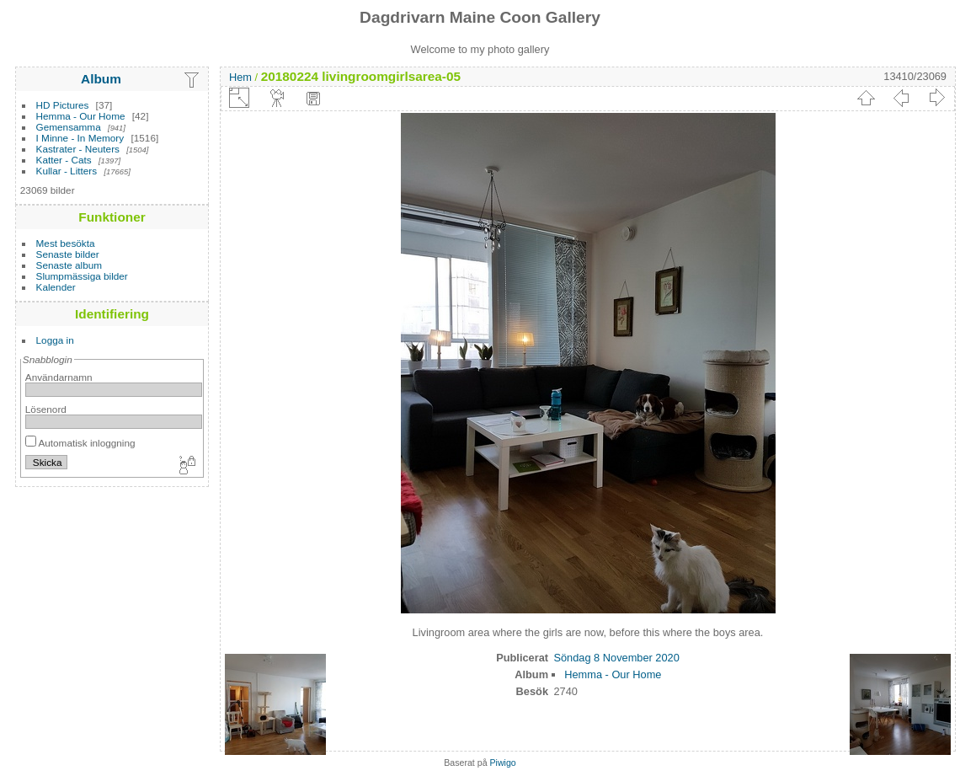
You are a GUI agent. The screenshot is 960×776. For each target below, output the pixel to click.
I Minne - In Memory (80, 137)
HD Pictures (62, 104)
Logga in (55, 339)
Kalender (56, 286)
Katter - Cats (64, 159)
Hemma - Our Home (80, 115)
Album (101, 79)
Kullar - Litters (67, 170)
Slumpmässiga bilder (82, 275)
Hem (240, 77)
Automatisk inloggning (80, 442)
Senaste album (69, 265)
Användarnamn (59, 377)
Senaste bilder (67, 254)
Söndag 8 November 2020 (616, 657)
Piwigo (503, 762)
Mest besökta (65, 243)
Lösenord (46, 409)
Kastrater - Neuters (78, 148)
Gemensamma (68, 126)
